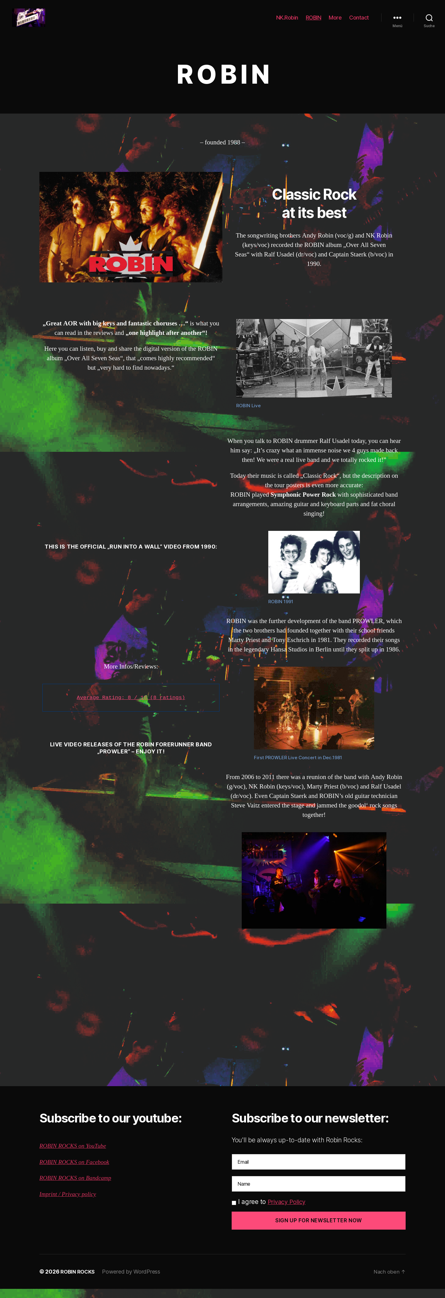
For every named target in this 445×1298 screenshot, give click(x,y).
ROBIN (313, 22)
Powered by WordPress (134, 1281)
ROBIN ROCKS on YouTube (75, 1155)
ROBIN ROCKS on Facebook (77, 1171)
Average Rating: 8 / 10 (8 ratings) (131, 707)
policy (91, 1203)
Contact (359, 22)
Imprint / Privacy (61, 1203)
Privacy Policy (288, 1211)
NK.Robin (287, 22)
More (335, 22)
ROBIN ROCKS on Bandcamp (78, 1187)
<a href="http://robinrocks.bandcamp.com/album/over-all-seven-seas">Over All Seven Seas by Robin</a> (130, 460)
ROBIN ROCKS (78, 1281)
